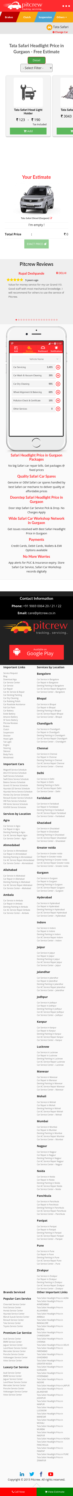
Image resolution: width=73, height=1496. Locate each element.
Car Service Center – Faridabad (51, 816)
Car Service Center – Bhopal (49, 717)
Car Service (8, 685)
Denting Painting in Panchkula (50, 1207)
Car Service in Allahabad (14, 875)
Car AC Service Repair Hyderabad (52, 912)
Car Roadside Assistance (14, 704)
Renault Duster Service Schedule (18, 798)
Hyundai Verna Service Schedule (18, 791)
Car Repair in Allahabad (14, 878)
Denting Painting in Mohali (49, 1108)
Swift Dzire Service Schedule (16, 779)
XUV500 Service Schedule (14, 807)
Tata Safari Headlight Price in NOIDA (53, 1438)
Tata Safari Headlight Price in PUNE (53, 1454)
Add (28, 131)
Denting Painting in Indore (49, 934)
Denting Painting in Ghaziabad (50, 834)
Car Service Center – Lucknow (50, 1064)
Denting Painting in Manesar (50, 1083)
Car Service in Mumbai (47, 1127)
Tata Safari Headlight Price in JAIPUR (53, 1385)
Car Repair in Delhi (45, 782)
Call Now (18, 1491)
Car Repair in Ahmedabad (14, 854)
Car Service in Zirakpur (47, 1276)
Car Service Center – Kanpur (49, 1040)
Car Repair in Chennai (47, 757)
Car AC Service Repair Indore (50, 937)
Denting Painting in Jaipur (48, 959)
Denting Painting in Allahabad (16, 882)
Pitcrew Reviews (36, 264)
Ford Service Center (12, 1307)
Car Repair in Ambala (12, 903)
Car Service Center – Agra (14, 838)
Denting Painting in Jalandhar (50, 984)
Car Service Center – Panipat (49, 1239)
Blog (5, 676)
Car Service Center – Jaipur (49, 965)
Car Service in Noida (46, 1176)
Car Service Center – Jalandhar (50, 990)
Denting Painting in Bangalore (50, 685)
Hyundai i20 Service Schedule (16, 788)
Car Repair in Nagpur (46, 1155)
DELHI (62, 273)
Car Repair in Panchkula (48, 1204)
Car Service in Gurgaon (47, 878)
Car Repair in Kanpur (46, 1030)
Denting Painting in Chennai (49, 760)
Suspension (8, 732)
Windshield (8, 757)
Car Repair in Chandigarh (48, 732)
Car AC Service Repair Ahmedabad (18, 860)
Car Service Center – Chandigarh (51, 741)
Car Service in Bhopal (46, 704)
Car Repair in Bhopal (46, 707)
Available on (36, 652)
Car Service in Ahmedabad (15, 850)
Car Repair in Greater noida (49, 856)
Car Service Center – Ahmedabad (18, 863)
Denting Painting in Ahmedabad (17, 857)
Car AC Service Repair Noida (49, 1186)
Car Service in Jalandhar (47, 977)
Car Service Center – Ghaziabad (51, 841)
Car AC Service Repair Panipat (50, 1235)
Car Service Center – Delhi (48, 791)
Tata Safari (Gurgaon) (36, 218)
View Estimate (54, 1491)
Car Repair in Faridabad (47, 806)
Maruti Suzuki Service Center (16, 1316)
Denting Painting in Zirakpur (49, 1282)
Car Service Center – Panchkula (51, 1214)
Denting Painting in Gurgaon (50, 884)
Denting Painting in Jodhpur (49, 1008)
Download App (10, 679)
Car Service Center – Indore (49, 940)
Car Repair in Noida (46, 1179)
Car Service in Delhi (46, 779)
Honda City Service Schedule (16, 794)
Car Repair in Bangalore (47, 682)
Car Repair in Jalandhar (47, 981)
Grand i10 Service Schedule (15, 785)
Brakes (6, 726)
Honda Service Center (13, 1310)
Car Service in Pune (45, 1251)
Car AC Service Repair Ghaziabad (52, 838)
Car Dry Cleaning (10, 698)
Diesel (36, 60)
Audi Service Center (12, 1338)
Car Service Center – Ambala (16, 913)
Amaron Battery (10, 717)
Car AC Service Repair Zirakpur (51, 1285)
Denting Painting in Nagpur (49, 1158)
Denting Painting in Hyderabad (51, 909)
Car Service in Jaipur (46, 952)
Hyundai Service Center (13, 1313)
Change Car (60, 32)
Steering (7, 748)
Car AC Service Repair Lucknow (51, 1061)
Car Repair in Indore (46, 931)
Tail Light (7, 741)
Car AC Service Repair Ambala (16, 910)
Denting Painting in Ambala (15, 906)
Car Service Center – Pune (48, 1263)
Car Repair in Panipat (46, 1229)
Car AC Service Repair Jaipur (49, 962)
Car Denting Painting (12, 695)
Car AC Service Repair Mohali (50, 1111)
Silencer (7, 751)
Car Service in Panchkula (48, 1201)
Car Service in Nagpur (46, 1152)
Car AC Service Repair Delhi (49, 788)
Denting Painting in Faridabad (50, 810)
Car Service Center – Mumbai (50, 1139)
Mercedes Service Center (14, 1351)
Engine (6, 745)
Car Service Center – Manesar (50, 1089)
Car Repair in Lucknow (47, 1055)
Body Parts (8, 754)
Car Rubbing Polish (11, 701)
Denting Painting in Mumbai (49, 1133)
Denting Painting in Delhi (48, 785)
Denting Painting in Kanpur (49, 1033)
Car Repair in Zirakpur (47, 1279)
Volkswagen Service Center (15, 1357)
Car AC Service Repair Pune (49, 1260)
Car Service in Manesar (47, 1077)
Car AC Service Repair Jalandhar (51, 987)
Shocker (7, 735)
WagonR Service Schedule (14, 769)
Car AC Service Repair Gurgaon (51, 887)
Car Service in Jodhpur (47, 1002)
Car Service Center (11, 682)
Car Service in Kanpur (46, 1027)
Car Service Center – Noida (49, 1189)
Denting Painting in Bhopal (49, 710)
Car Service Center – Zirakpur (50, 1288)
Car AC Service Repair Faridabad (51, 813)
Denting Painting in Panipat (49, 1232)
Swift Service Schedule (13, 776)
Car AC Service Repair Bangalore (51, 688)
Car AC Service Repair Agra (15, 835)
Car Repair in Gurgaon (47, 881)
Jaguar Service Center (13, 1345)
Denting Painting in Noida (48, 1183)
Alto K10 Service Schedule (14, 773)
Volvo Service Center (12, 1360)
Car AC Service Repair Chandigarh (52, 738)
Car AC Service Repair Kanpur (50, 1037)
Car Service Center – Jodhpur (50, 1015)
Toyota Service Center (13, 1326)
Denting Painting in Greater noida (52, 859)
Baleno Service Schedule (14, 782)
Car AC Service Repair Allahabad (17, 885)
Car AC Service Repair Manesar (51, 1086)
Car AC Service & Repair (14, 692)
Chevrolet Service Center (14, 1304)
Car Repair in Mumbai (47, 1130)
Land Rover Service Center (15, 1348)
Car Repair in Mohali (46, 1105)
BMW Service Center (12, 1341)
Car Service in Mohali (46, 1102)
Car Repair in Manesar (47, 1080)
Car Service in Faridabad (48, 803)
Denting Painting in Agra (14, 832)
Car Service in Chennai (47, 754)
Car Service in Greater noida (49, 853)
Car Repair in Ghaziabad (48, 831)
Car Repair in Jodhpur (46, 1005)
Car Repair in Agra (11, 829)
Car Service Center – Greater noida (52, 866)
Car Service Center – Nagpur (49, 1164)
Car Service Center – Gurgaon (50, 890)
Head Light (8, 738)
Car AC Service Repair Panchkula (51, 1210)
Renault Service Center (13, 1320)
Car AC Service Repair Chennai (50, 763)
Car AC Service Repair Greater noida (53, 862)
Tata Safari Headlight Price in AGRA (53, 1298)
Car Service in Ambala (13, 900)
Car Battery (8, 710)
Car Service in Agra (11, 826)
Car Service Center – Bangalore (51, 692)
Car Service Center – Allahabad (17, 888)
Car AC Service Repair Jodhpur (50, 1012)
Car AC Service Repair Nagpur (50, 1161)
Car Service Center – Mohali (49, 1114)
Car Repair (8, 688)
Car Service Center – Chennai (50, 766)
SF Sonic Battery (10, 720)
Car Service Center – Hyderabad (51, 915)
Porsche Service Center (13, 1354)
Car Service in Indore (46, 928)
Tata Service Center (12, 1323)
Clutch (6, 729)
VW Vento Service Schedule (15, 804)
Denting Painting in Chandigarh (51, 735)
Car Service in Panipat (47, 1226)
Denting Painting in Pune (48, 1257)
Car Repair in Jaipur (46, 956)
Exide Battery (9, 713)
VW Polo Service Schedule (14, 801)
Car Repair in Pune (45, 1254)
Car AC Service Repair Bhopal (50, 713)
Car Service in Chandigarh (48, 729)
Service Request (10, 673)
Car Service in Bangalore (48, 679)
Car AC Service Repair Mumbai (50, 1136)
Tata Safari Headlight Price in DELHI (53, 1345)
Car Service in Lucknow (47, 1052)
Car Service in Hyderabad (48, 903)
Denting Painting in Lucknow (50, 1058)
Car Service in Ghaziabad (48, 828)
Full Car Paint (9, 707)
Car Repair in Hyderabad (48, 906)
